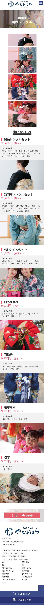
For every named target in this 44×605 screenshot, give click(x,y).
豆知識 (24, 580)
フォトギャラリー (8, 580)
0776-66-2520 (22, 593)
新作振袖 (25, 562)
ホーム (4, 562)
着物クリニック (8, 571)
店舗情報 (5, 574)
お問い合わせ (27, 574)
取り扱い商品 (7, 568)
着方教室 (25, 571)
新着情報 (5, 577)
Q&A (4, 582)
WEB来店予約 (27, 577)
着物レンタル (27, 568)
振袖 (4, 565)
